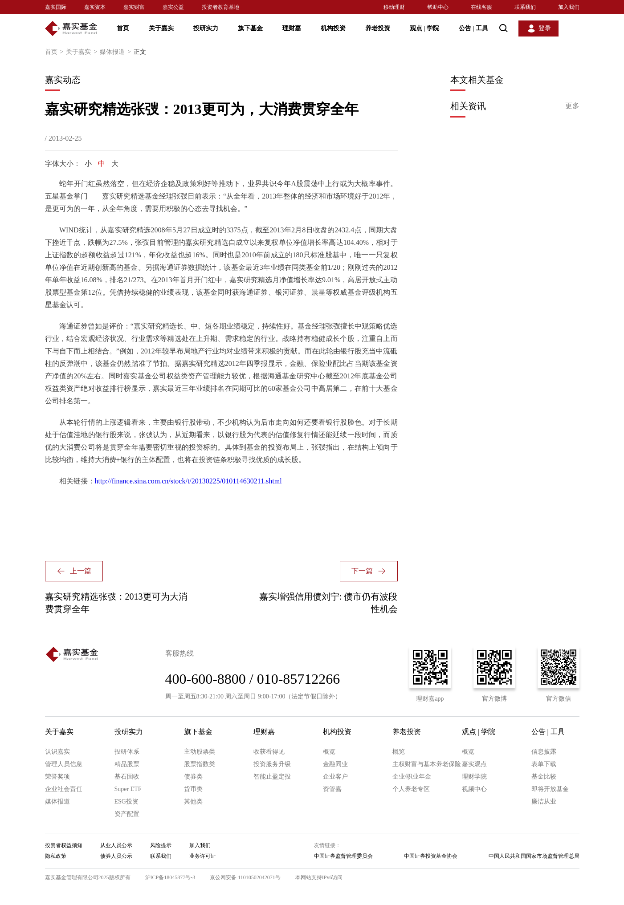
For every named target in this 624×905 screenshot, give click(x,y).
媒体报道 (117, 52)
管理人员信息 (63, 764)
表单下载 (543, 764)
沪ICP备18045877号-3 (170, 877)
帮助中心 (438, 7)
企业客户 (335, 776)
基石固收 (126, 776)
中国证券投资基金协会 (430, 856)
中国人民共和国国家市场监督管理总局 (534, 856)
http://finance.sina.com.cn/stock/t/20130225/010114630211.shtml (188, 481)
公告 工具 (473, 28)
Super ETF (128, 789)
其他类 (193, 801)
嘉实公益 (173, 7)
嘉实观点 (474, 764)
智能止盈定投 (272, 776)
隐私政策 (55, 856)
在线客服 (481, 7)
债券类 (193, 776)
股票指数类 (199, 764)
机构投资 (333, 28)
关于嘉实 (161, 28)
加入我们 (568, 7)
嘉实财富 (134, 7)
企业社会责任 (63, 789)
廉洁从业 (543, 801)
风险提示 (160, 845)
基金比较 (543, 776)
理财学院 (474, 776)
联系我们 (525, 7)
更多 (572, 106)
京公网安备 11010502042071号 (245, 877)
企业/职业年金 (412, 776)
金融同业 (335, 764)
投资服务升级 (272, 764)
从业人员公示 (116, 845)
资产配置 (126, 814)
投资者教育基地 (220, 7)
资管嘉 (332, 789)
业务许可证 (202, 856)
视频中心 (474, 789)
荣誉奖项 (57, 776)
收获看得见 (269, 751)
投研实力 (205, 28)
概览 (329, 751)
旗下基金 (250, 28)
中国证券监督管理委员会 (343, 856)
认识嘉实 (57, 751)
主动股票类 (199, 751)
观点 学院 (424, 28)
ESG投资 (126, 801)
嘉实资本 (95, 7)
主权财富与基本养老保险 (426, 764)
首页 (123, 28)
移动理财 (394, 7)
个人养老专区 (411, 789)
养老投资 (377, 28)
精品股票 (126, 764)
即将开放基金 (550, 789)
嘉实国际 (55, 7)
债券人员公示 (116, 856)
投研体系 (126, 751)
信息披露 (543, 751)
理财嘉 (291, 28)
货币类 (193, 789)
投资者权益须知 (63, 845)
